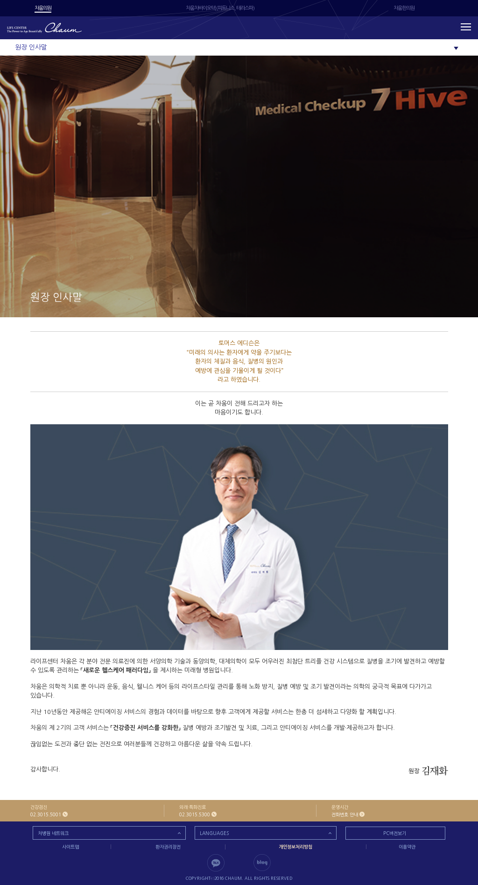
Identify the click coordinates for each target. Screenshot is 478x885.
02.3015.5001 (45, 814)
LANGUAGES (214, 833)
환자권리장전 (168, 846)
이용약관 (407, 846)
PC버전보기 (394, 833)
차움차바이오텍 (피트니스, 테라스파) (220, 8)
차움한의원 (404, 8)
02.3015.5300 (194, 814)
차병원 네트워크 (53, 833)
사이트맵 (70, 846)
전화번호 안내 (344, 814)
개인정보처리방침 (295, 847)
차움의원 (43, 8)
